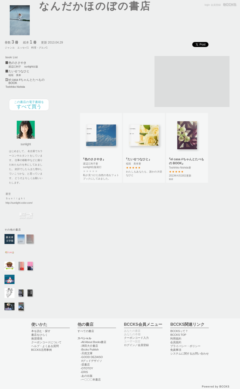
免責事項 (175, 349)
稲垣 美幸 (14, 75)
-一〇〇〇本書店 (90, 379)
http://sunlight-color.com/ (19, 203)
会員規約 (175, 342)
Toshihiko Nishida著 (180, 167)
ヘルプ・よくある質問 (45, 346)
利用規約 (175, 338)
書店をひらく (39, 334)
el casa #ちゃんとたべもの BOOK (26, 81)
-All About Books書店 (93, 342)
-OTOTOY (86, 368)
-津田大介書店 (89, 345)
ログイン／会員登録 (136, 345)
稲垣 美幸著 (133, 163)
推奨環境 (36, 338)
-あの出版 (86, 375)
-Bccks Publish (89, 349)
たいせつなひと (19, 71)
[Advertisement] (180, 81)
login (207, 5)
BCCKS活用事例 (41, 349)
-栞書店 (85, 364)
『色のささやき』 (94, 159)
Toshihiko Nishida (15, 87)
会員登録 (216, 5)
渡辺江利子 (14, 67)
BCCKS (230, 5)
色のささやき (17, 62)
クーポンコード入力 (136, 337)
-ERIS (84, 372)
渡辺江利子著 (90, 163)
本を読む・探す (40, 331)
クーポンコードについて (46, 342)
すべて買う (29, 104)
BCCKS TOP (178, 334)
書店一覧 (26, 216)
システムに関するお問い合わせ (189, 353)
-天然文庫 (86, 353)
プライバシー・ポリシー (185, 346)
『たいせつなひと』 (138, 159)
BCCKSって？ (179, 331)
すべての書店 (86, 331)
